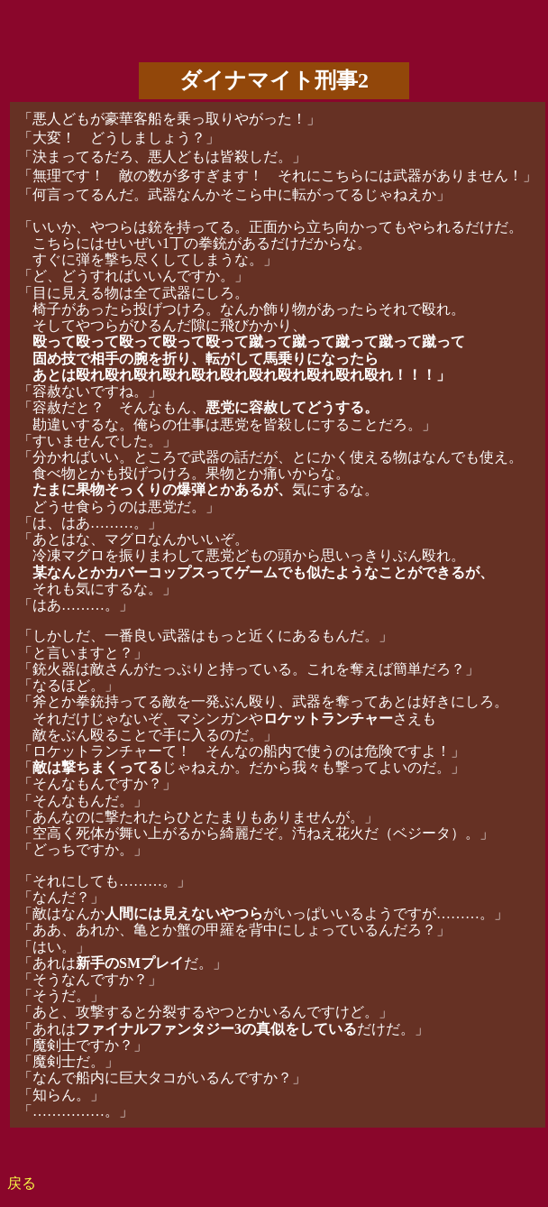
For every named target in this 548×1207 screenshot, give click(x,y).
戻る (21, 1183)
